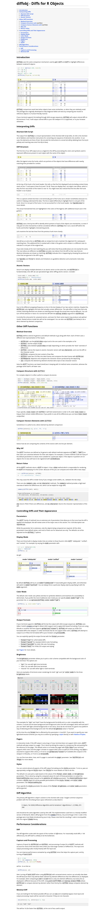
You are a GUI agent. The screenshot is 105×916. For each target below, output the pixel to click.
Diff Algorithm (24, 44)
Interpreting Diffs (25, 12)
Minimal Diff (25, 52)
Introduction (23, 10)
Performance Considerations (28, 46)
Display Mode (25, 34)
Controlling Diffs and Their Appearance (32, 30)
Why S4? (23, 27)
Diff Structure (25, 15)
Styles (23, 42)
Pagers (23, 41)
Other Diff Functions (26, 19)
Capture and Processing (28, 50)
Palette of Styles (79, 738)
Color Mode (24, 36)
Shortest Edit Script (27, 14)
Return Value (25, 28)
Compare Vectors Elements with (34, 25)
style (61, 738)
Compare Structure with (32, 23)
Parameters (25, 33)
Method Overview (27, 21)
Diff (22, 48)
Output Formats (26, 37)
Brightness (24, 39)
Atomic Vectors (26, 17)
